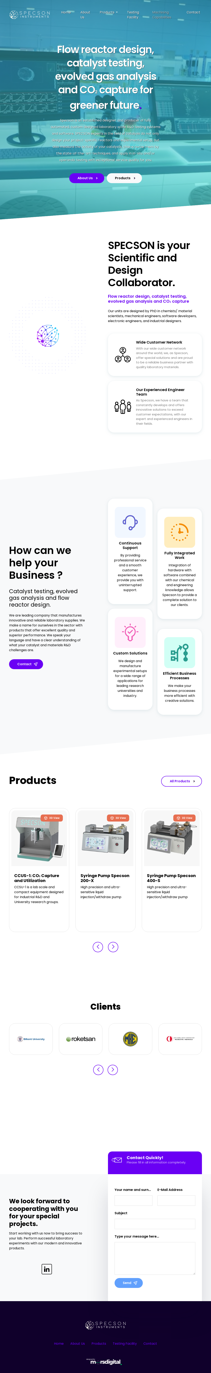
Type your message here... (137, 1236)
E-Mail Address (170, 1189)
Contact (193, 12)
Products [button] (107, 12)
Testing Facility (133, 15)
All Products (183, 781)
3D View (52, 818)
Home (66, 12)
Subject (121, 1213)
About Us (85, 15)
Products (126, 178)
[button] (98, 947)
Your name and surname (133, 1189)
